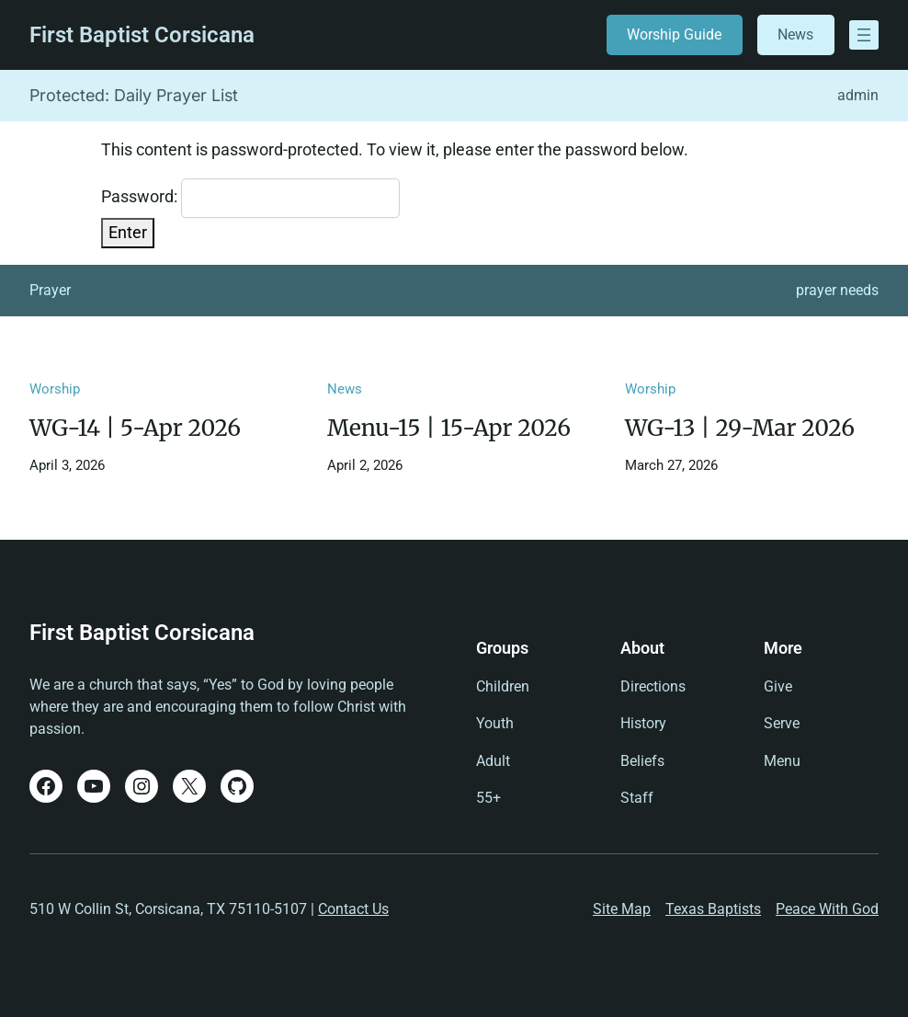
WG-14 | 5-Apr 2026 (135, 428)
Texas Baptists (713, 909)
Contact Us (353, 909)
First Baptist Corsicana (142, 34)
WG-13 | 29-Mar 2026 (740, 428)
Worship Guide (674, 34)
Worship (54, 389)
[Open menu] (864, 35)
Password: (250, 197)
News (795, 34)
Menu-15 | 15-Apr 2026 (449, 428)
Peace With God (827, 909)
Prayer (50, 290)
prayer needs (837, 290)
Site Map (622, 909)
